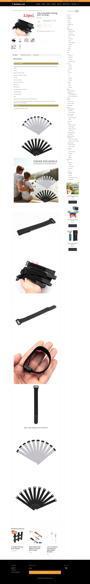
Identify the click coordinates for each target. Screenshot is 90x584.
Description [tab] (15, 55)
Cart (73, 1)
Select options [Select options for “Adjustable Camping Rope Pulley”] (73, 202)
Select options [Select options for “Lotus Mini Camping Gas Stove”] (73, 225)
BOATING (59, 4)
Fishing (15, 10)
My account (64, 1)
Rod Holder (25, 10)
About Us (13, 567)
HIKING (48, 4)
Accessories (20, 10)
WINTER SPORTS (66, 4)
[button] (33, 14)
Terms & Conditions (15, 572)
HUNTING (53, 4)
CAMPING (38, 4)
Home (12, 10)
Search (76, 11)
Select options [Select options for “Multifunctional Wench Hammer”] (73, 249)
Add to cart (47, 26)
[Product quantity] (39, 26)
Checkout (69, 1)
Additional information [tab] (26, 55)
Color (39, 21)
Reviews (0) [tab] (36, 55)
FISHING (43, 4)
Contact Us (13, 569)
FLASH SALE (73, 4)
